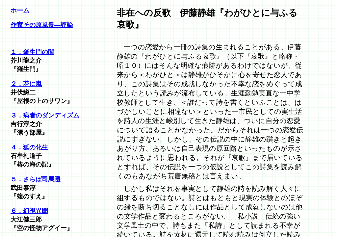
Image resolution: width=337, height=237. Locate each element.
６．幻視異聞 (29, 210)
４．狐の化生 (29, 147)
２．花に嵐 (26, 83)
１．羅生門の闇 (32, 51)
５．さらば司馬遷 (36, 179)
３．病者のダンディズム (45, 115)
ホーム (20, 10)
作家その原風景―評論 (42, 24)
